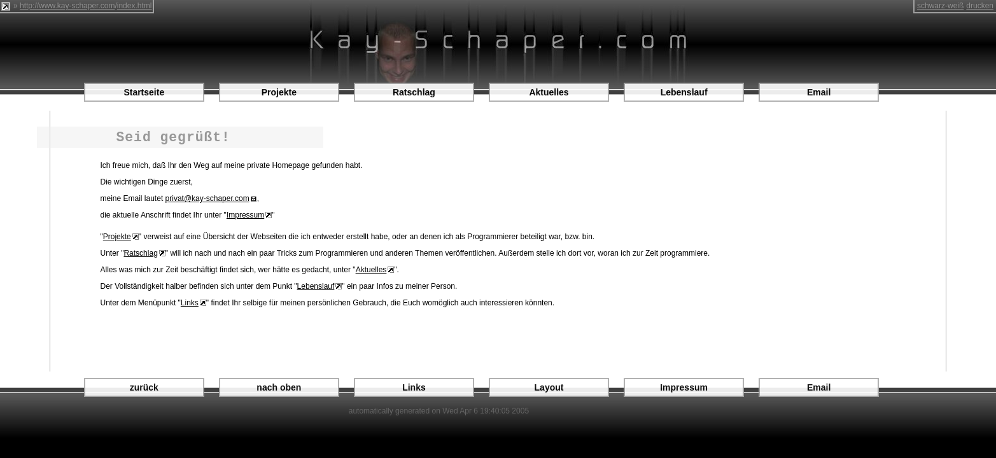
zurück (144, 387)
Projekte (279, 92)
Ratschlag (414, 92)
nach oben (278, 387)
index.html (134, 5)
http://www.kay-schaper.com (67, 5)
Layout (549, 387)
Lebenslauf (684, 92)
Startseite (143, 92)
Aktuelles (548, 92)
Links (190, 302)
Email (819, 92)
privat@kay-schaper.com (207, 198)
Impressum (245, 215)
